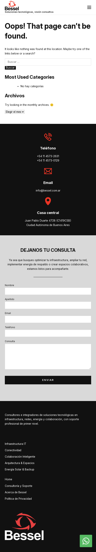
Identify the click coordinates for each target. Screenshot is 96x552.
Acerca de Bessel (16, 492)
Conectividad (13, 450)
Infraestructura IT (15, 443)
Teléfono (10, 327)
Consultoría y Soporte (18, 485)
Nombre (9, 285)
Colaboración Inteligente (20, 456)
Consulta (10, 341)
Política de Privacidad (18, 498)
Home (8, 479)
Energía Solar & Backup (19, 469)
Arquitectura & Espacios (19, 463)
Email (8, 313)
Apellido (9, 299)
